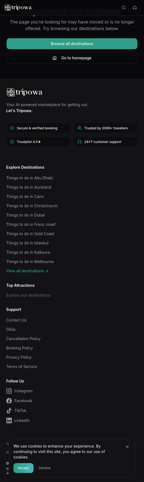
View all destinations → (27, 270)
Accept (23, 468)
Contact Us (16, 320)
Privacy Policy (19, 357)
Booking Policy (19, 348)
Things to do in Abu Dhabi (29, 178)
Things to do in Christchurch (32, 205)
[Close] (127, 446)
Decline (45, 468)
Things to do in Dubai (25, 215)
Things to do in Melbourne (30, 261)
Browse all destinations (72, 43)
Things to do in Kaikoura (28, 252)
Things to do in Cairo (25, 196)
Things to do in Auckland (28, 187)
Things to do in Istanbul (27, 243)
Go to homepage (72, 57)
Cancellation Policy (23, 338)
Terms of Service (21, 366)
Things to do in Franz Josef (31, 224)
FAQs (11, 329)
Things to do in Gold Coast (30, 233)
